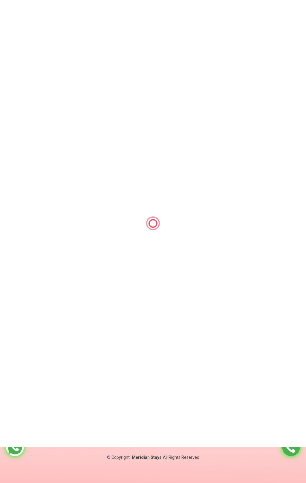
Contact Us (155, 425)
